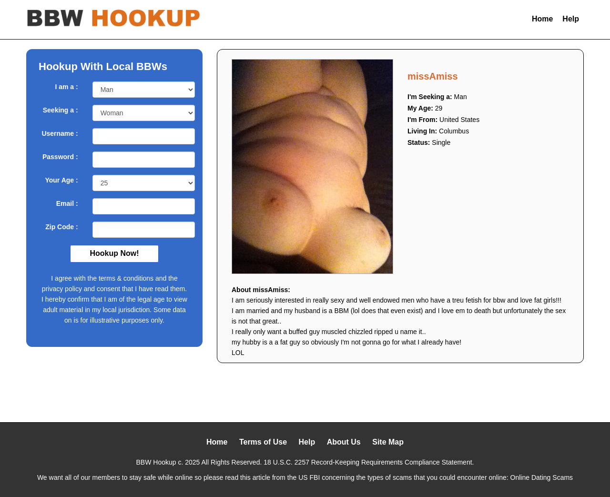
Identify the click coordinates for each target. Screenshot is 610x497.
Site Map (388, 442)
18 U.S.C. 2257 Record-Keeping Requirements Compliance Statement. (369, 462)
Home (542, 19)
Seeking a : (60, 110)
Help (570, 19)
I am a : (66, 87)
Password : (60, 157)
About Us (344, 442)
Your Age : (61, 180)
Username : (59, 133)
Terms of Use (263, 442)
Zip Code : (61, 227)
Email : (67, 203)
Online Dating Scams (541, 477)
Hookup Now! (114, 253)
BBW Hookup (156, 462)
